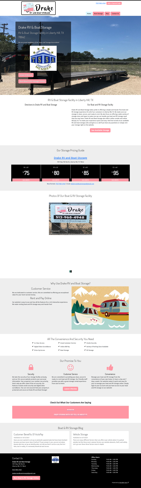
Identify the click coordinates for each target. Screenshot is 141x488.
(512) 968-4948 (100, 3)
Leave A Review (26, 75)
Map (107, 13)
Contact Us (115, 13)
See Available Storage (100, 130)
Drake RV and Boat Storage (70, 157)
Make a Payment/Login (114, 3)
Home (89, 13)
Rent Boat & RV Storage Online (32, 81)
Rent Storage (98, 13)
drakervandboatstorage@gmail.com (83, 184)
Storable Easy (124, 482)
